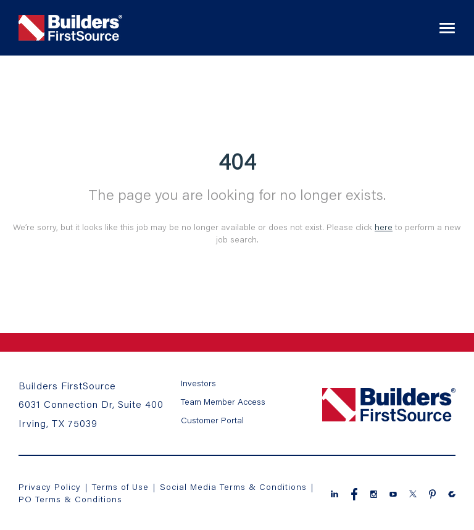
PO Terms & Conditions (70, 499)
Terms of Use (122, 486)
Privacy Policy (50, 486)
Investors (198, 383)
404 (237, 161)
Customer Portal (212, 420)
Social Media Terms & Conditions (233, 486)
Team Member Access (223, 401)
